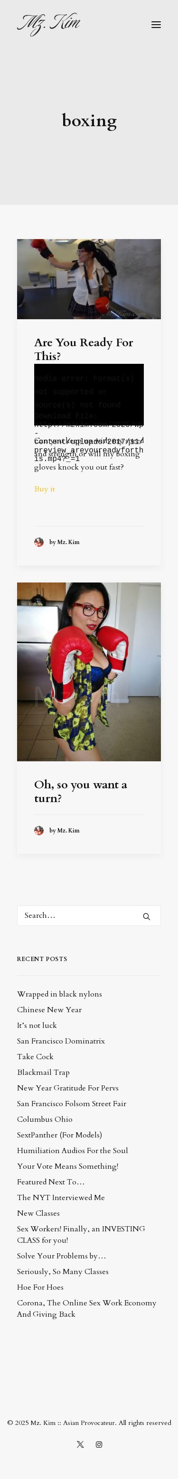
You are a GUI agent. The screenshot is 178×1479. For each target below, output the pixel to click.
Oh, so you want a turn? (80, 791)
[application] (89, 394)
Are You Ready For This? (83, 349)
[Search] (89, 915)
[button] (156, 24)
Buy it (45, 489)
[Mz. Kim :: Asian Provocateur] (48, 25)
